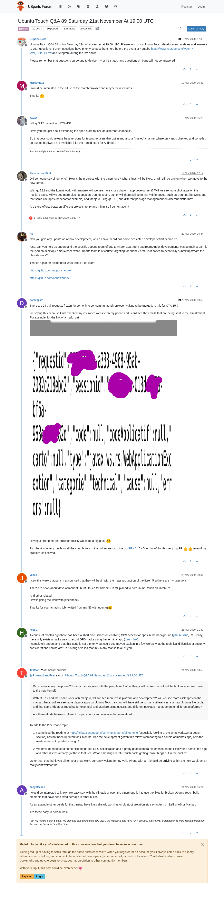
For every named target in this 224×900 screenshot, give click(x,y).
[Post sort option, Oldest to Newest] (179, 29)
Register (27, 876)
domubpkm (36, 300)
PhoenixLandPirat (40, 173)
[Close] (202, 844)
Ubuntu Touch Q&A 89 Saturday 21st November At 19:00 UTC (104, 675)
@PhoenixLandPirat (53, 670)
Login (39, 876)
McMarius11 (37, 82)
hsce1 (33, 629)
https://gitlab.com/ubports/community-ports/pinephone (104, 732)
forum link (131, 639)
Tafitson (34, 670)
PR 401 (133, 548)
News (23, 28)
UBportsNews (38, 39)
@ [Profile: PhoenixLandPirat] (42, 675)
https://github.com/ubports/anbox (50, 270)
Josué (33, 575)
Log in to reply (196, 28)
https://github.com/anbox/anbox (50, 278)
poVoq (33, 118)
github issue (180, 635)
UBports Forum (40, 6)
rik (31, 233)
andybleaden (37, 787)
